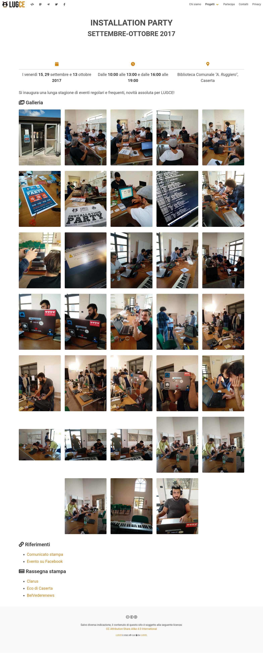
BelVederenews (40, 596)
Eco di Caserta (40, 589)
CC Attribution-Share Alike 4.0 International (131, 630)
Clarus (32, 582)
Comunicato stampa (45, 555)
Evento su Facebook (45, 562)
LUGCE (119, 636)
